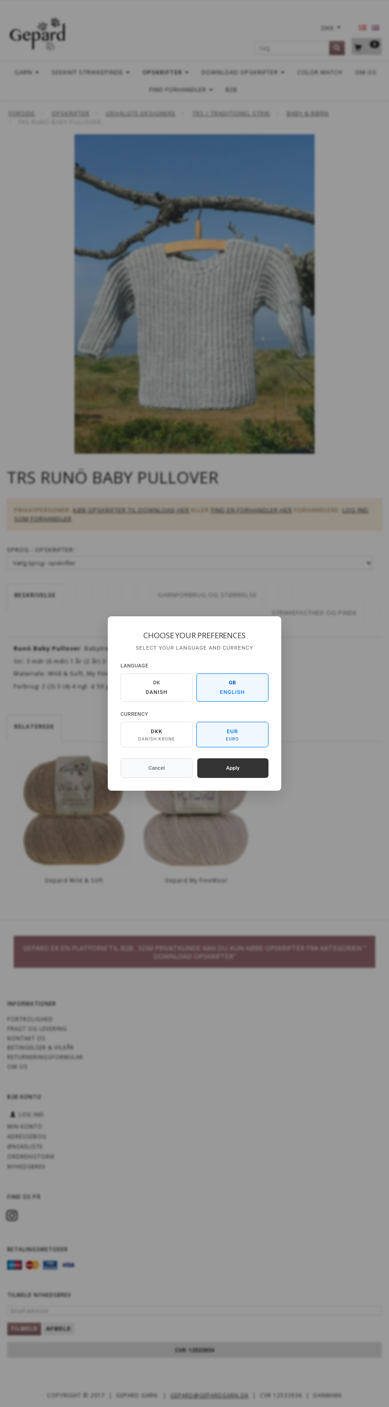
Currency (134, 714)
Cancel (156, 768)
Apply (233, 768)
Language (134, 666)
